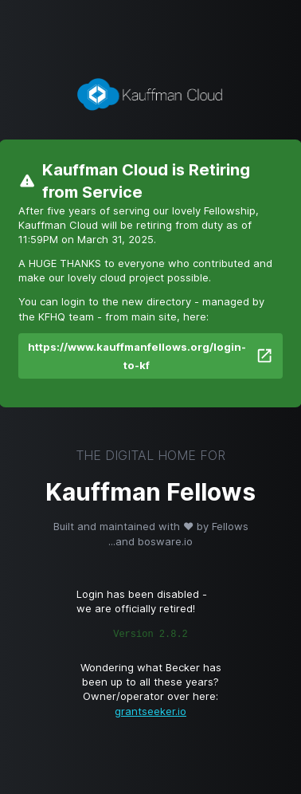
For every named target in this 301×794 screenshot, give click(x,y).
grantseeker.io (150, 711)
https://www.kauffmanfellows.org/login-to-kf (150, 356)
